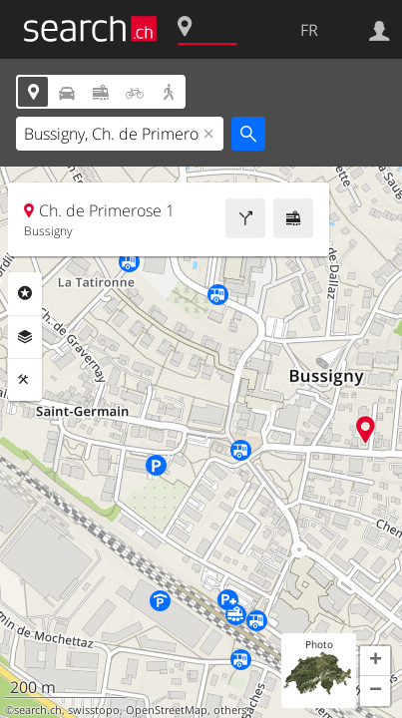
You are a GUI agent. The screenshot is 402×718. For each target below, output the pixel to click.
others (229, 710)
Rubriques (25, 293)
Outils (25, 380)
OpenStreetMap (166, 710)
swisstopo (94, 710)
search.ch (38, 710)
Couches (25, 337)
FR (309, 30)
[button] (375, 661)
